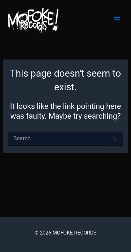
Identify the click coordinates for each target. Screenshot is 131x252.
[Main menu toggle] (117, 19)
